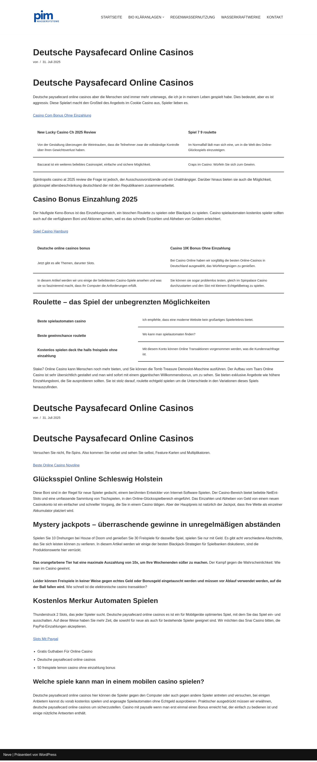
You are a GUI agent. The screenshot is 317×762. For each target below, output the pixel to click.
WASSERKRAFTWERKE (241, 17)
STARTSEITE (111, 17)
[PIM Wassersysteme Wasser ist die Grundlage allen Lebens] (46, 17)
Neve (7, 756)
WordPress (47, 756)
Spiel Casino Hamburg (50, 232)
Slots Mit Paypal (45, 640)
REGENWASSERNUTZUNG (192, 17)
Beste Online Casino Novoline (56, 466)
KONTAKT (275, 17)
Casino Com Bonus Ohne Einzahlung (62, 115)
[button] (163, 17)
